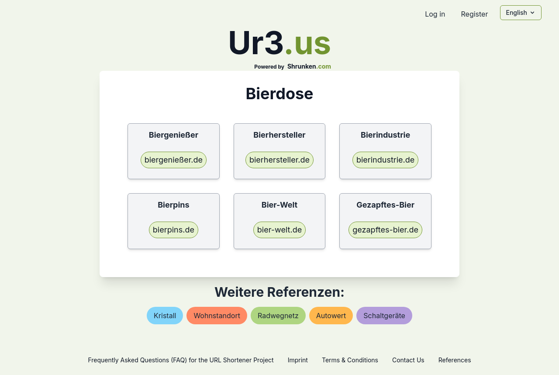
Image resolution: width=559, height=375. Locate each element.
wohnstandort (216, 315)
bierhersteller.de (279, 159)
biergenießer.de (174, 159)
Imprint (298, 360)
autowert (331, 315)
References (454, 360)
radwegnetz (278, 315)
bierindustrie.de (385, 159)
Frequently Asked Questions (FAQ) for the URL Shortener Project (180, 360)
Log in (435, 14)
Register (474, 14)
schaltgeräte (384, 315)
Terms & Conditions (350, 360)
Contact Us (408, 360)
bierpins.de (173, 229)
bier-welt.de (279, 229)
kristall (165, 315)
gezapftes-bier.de (385, 229)
